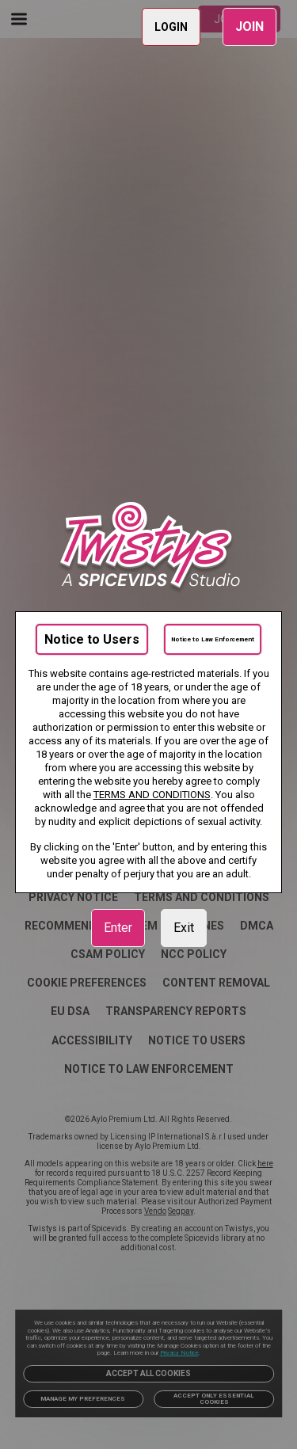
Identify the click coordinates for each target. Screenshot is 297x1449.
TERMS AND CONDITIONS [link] (152, 795)
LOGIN (171, 27)
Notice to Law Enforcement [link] (212, 639)
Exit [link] (183, 927)
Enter (118, 927)
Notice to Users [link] (91, 639)
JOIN (249, 26)
